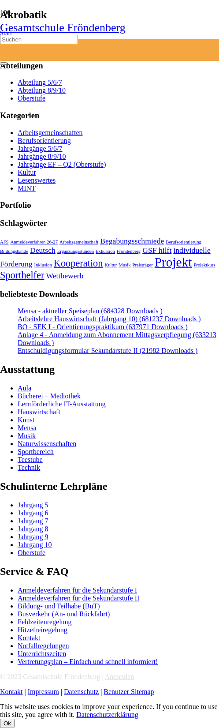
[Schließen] (3, 63)
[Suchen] (39, 39)
